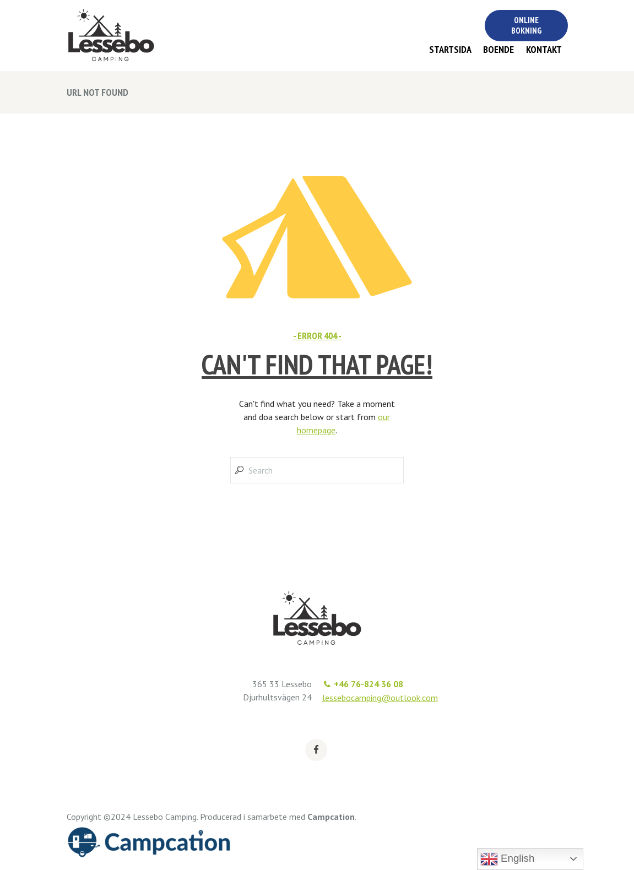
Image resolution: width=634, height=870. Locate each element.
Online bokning (526, 25)
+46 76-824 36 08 (368, 683)
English (507, 859)
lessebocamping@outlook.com (380, 697)
